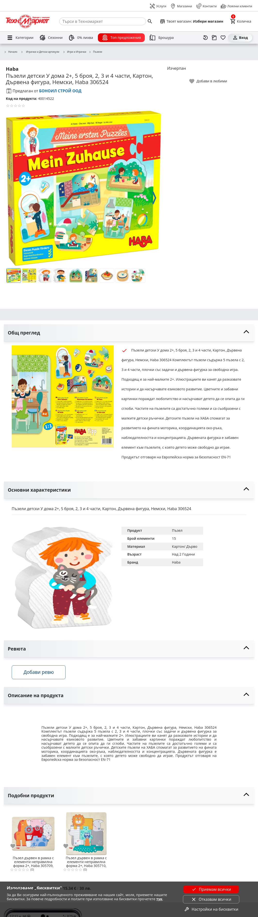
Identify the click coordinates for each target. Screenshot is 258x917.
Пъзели (95, 52)
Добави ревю (39, 672)
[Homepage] (28, 21)
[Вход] (240, 38)
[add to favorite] (16, 846)
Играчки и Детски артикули (40, 51)
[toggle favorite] (208, 81)
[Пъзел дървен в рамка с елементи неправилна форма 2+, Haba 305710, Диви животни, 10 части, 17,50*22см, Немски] (86, 831)
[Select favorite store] (191, 21)
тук (159, 899)
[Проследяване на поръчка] (214, 38)
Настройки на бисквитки (211, 909)
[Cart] (240, 21)
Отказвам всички (211, 899)
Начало (10, 52)
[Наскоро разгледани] (205, 38)
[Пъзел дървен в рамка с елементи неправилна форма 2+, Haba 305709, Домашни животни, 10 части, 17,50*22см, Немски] (33, 831)
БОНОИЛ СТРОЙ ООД (60, 91)
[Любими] (223, 38)
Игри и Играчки (74, 52)
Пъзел (177, 530)
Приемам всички (211, 889)
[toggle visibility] (129, 333)
